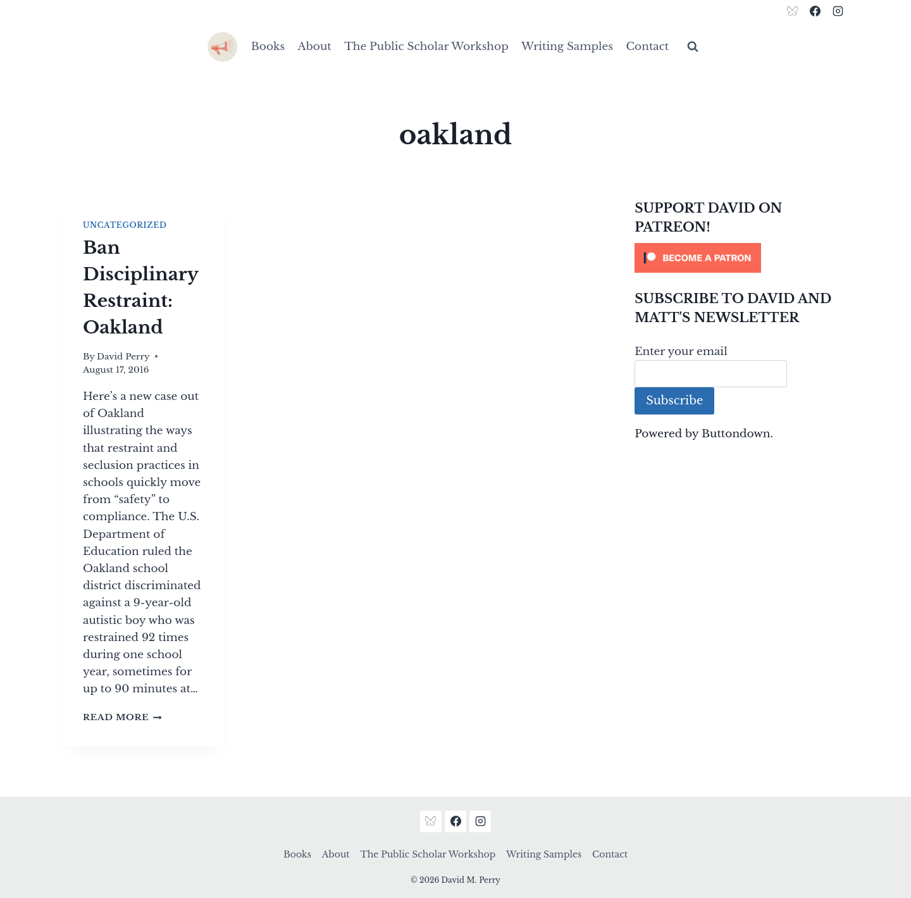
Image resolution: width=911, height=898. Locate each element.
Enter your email (681, 351)
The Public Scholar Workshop (426, 46)
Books (268, 46)
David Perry (123, 356)
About (315, 46)
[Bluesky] (792, 11)
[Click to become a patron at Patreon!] (741, 258)
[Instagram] (837, 11)
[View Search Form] (692, 46)
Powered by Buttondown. (704, 433)
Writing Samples (567, 46)
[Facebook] (815, 11)
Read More (122, 717)
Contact (647, 46)
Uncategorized (124, 225)
